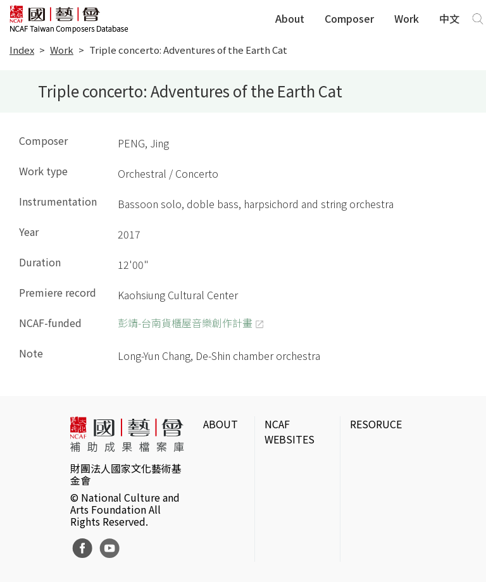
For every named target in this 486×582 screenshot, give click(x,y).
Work (406, 18)
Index (21, 49)
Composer (349, 18)
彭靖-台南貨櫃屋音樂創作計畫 (185, 322)
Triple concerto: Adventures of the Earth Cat (188, 49)
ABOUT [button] (220, 423)
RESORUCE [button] (376, 423)
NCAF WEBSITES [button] (290, 431)
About (289, 18)
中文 (449, 18)
